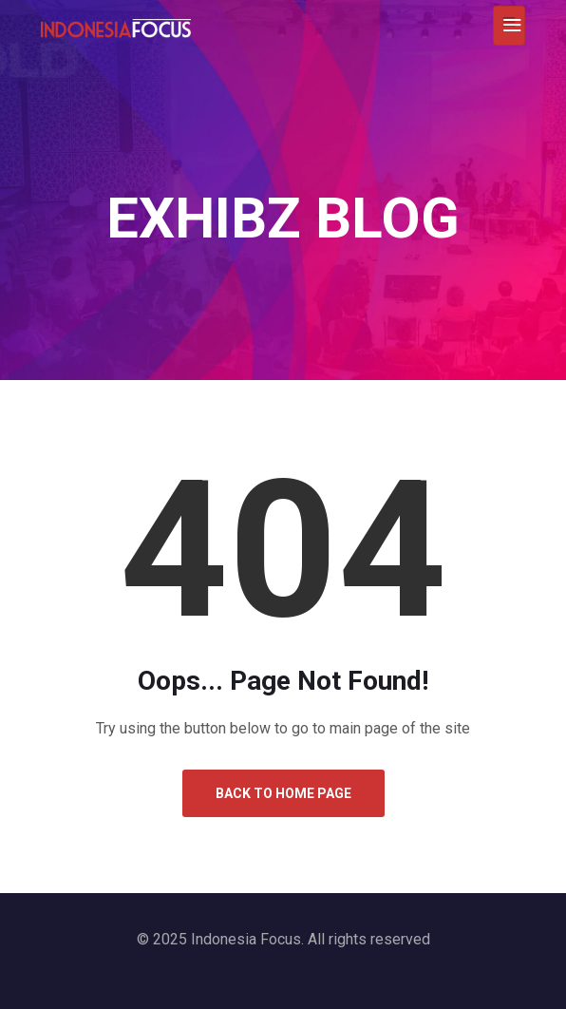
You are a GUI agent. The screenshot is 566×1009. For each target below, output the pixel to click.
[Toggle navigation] (509, 26)
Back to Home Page (283, 793)
